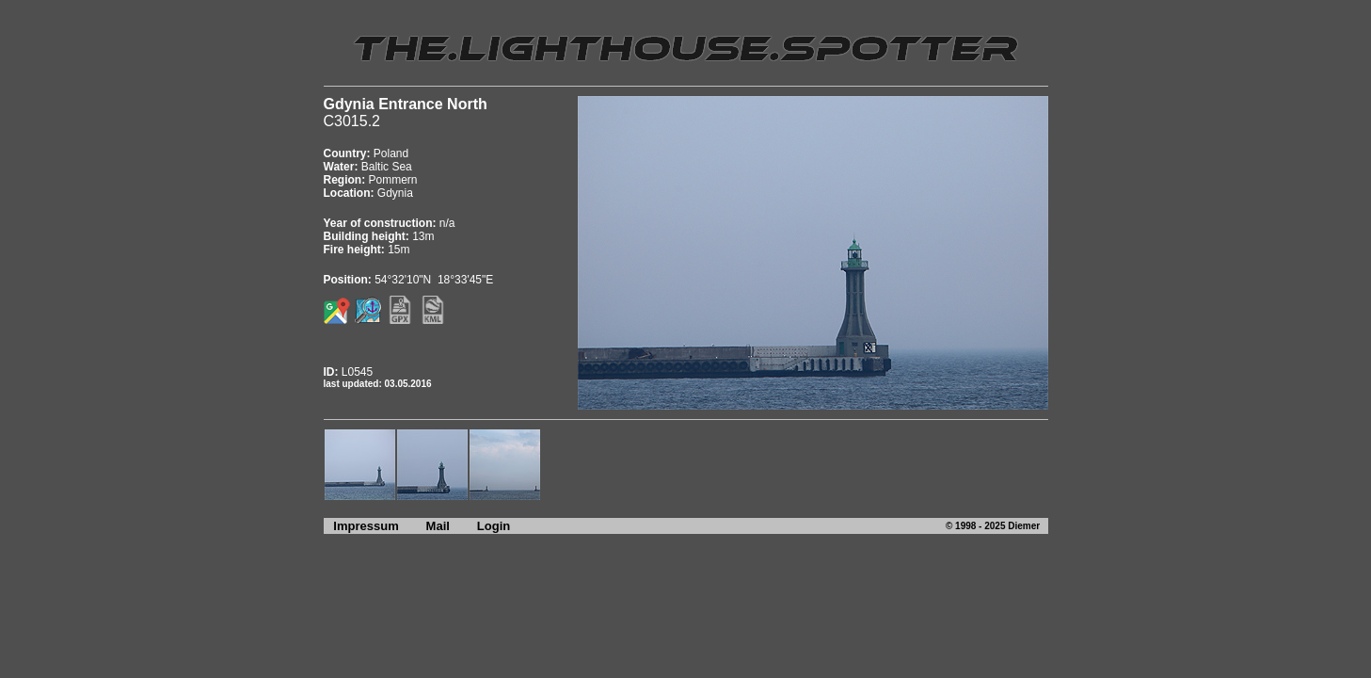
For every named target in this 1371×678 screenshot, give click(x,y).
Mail (438, 526)
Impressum (361, 526)
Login (493, 526)
